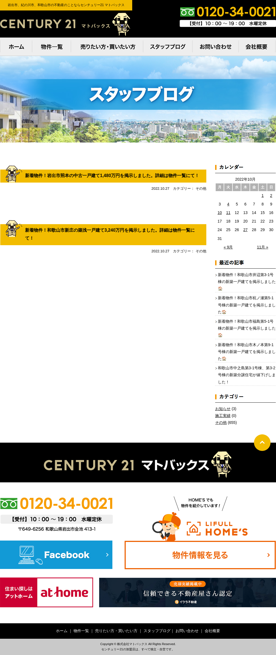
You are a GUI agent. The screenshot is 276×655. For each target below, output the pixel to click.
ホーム (61, 631)
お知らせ (223, 409)
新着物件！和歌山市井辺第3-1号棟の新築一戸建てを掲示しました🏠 (247, 281)
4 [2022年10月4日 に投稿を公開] (228, 204)
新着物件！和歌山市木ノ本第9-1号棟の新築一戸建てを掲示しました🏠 (247, 352)
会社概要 (212, 631)
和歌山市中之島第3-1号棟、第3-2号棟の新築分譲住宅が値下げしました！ (247, 375)
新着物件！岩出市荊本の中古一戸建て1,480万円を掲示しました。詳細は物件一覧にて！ (112, 175)
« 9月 (228, 247)
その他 (221, 422)
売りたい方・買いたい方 (116, 631)
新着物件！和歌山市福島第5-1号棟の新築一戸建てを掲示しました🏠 (247, 328)
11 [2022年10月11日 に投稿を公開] (228, 212)
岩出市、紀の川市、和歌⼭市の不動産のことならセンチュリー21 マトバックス (66, 24)
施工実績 (223, 415)
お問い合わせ (187, 631)
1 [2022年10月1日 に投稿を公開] (262, 195)
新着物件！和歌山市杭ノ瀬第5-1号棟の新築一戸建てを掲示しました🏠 (247, 305)
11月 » (262, 247)
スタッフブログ (157, 631)
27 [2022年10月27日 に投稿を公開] (245, 230)
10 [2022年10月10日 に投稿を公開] (220, 212)
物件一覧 (81, 631)
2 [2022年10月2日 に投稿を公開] (271, 195)
